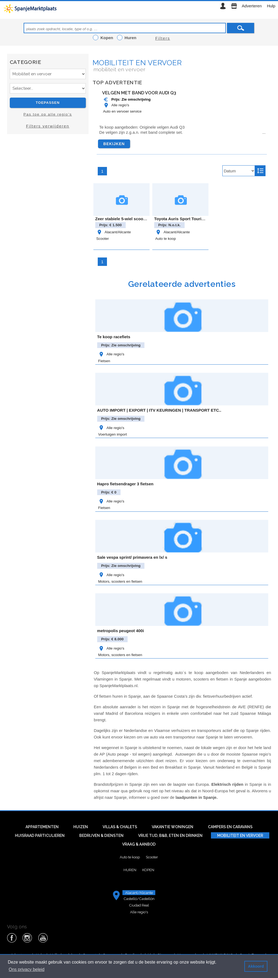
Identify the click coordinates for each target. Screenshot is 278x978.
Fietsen (104, 361)
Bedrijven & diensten (101, 835)
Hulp (271, 6)
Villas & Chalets (120, 827)
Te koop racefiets (113, 336)
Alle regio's (116, 105)
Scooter (102, 239)
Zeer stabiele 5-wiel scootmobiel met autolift (138, 218)
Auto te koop (165, 239)
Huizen (80, 827)
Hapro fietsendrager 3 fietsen (125, 484)
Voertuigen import (112, 434)
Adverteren (252, 6)
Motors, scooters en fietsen (120, 581)
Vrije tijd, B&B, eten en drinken (170, 835)
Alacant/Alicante (113, 232)
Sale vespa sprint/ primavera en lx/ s (132, 557)
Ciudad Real (139, 905)
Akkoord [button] (256, 966)
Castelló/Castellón (139, 898)
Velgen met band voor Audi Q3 (139, 92)
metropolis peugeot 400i (120, 630)
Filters (162, 38)
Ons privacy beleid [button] (27, 969)
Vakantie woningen (172, 827)
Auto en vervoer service (122, 111)
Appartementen (42, 827)
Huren (130, 870)
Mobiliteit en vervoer (137, 62)
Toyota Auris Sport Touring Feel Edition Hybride (200, 218)
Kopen (148, 870)
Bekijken (114, 144)
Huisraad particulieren (40, 835)
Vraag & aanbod (139, 844)
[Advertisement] (48, 187)
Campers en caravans (230, 827)
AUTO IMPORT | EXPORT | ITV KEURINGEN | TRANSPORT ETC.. (159, 410)
